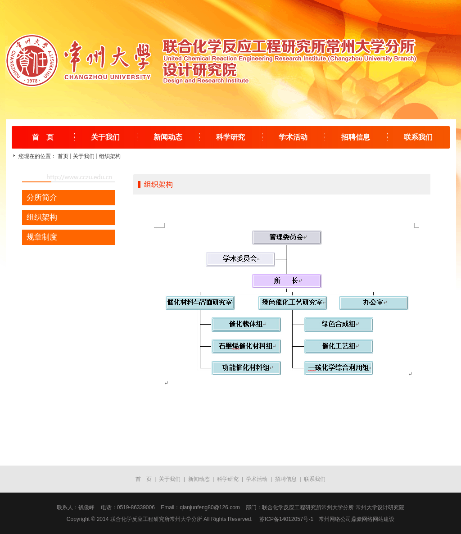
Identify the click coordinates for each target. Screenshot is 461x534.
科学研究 (230, 137)
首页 (63, 156)
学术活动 (293, 137)
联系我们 (418, 137)
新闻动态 (168, 137)
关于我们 (105, 137)
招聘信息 (355, 137)
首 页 (43, 137)
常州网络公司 (335, 519)
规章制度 (42, 237)
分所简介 (42, 197)
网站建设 (383, 519)
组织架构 (110, 156)
